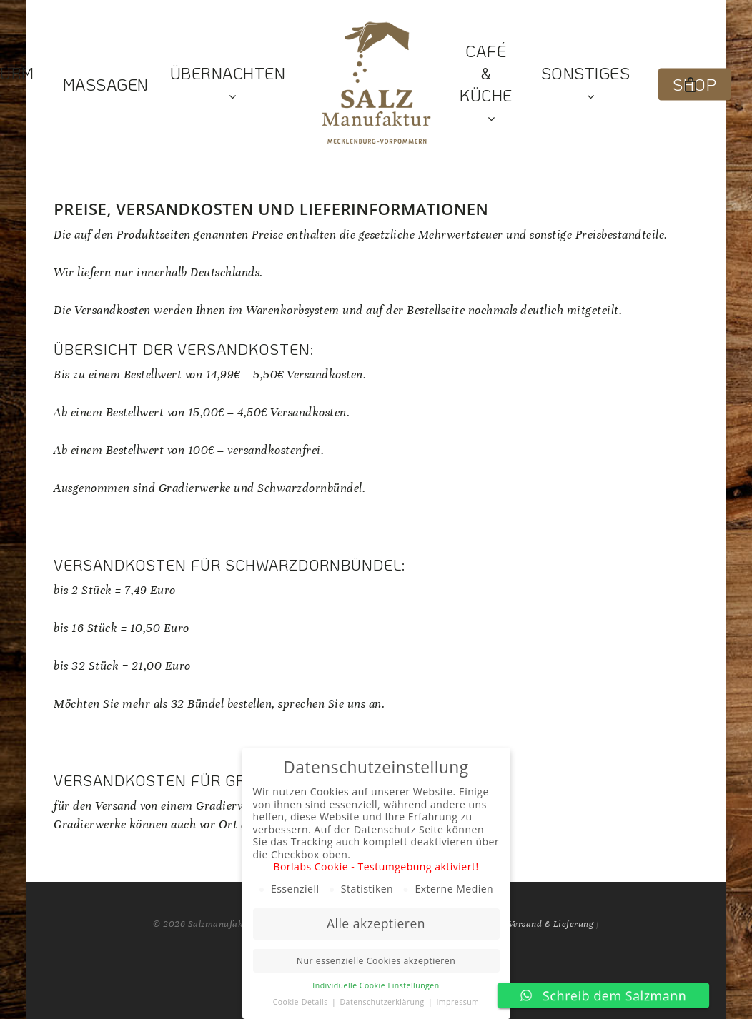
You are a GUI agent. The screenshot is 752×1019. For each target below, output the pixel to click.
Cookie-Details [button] (301, 1002)
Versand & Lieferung (551, 924)
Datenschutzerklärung (383, 1002)
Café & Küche (486, 85)
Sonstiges (585, 84)
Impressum (457, 1002)
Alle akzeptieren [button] (376, 923)
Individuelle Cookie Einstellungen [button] (375, 985)
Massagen (106, 84)
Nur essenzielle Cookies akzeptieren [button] (376, 961)
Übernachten (228, 84)
